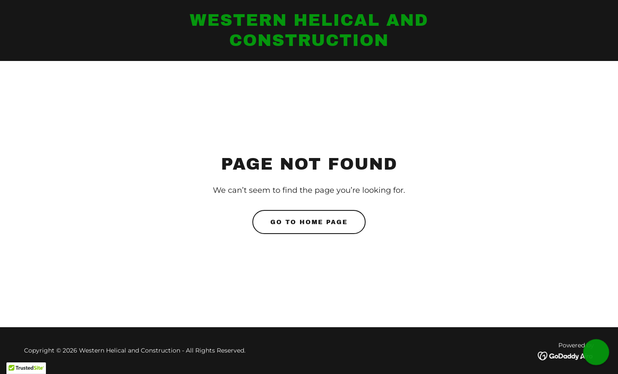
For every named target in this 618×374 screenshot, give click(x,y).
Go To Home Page (309, 222)
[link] (309, 44)
